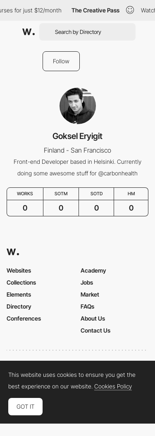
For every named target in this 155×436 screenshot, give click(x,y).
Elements (19, 294)
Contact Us (95, 330)
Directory (19, 306)
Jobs (87, 282)
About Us (93, 318)
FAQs (87, 306)
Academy (93, 270)
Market (90, 294)
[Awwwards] (28, 32)
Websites (19, 270)
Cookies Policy (113, 386)
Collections (21, 282)
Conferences (24, 318)
